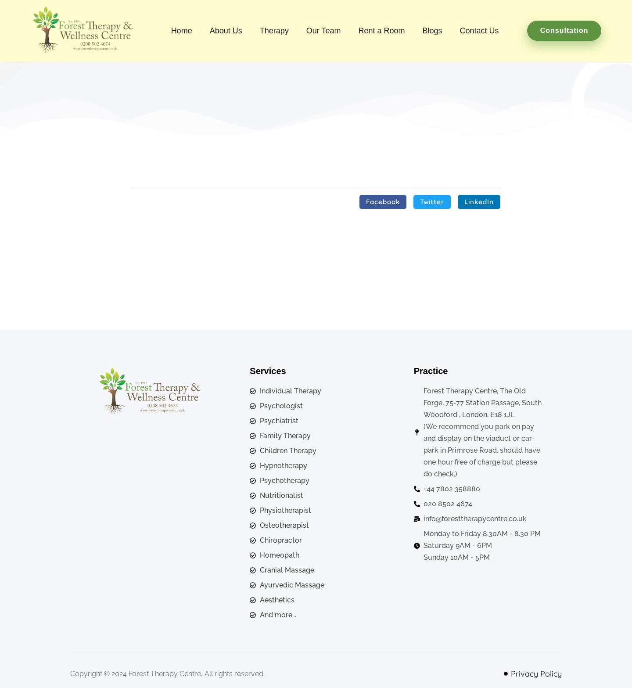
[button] (382, 202)
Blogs (432, 30)
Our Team (323, 30)
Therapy (274, 30)
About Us (226, 30)
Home (181, 30)
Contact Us (479, 30)
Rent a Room (381, 30)
